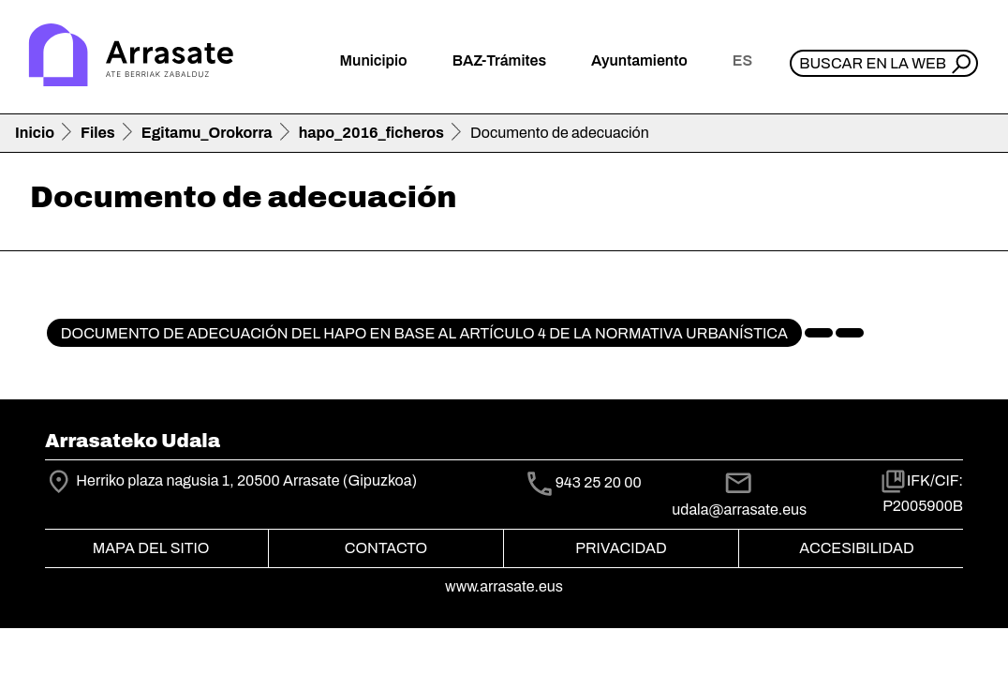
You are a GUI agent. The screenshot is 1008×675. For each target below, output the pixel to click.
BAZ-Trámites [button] (499, 60)
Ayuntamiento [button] (639, 60)
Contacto (386, 548)
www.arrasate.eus (504, 586)
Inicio (34, 133)
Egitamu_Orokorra (207, 133)
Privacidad (620, 548)
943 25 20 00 (599, 482)
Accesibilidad (856, 548)
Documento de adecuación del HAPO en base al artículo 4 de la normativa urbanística (424, 333)
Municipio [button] (374, 60)
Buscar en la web (872, 63)
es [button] (742, 60)
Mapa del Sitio (151, 548)
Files (98, 133)
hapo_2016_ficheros (371, 133)
